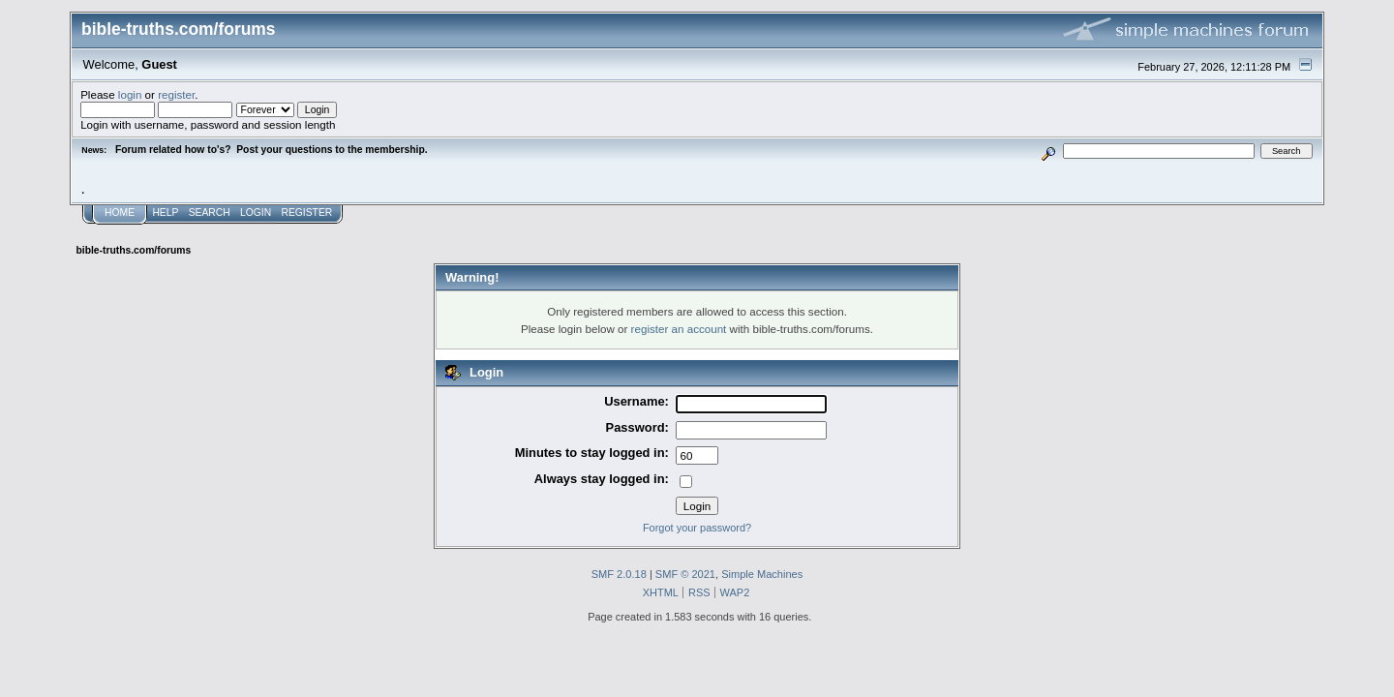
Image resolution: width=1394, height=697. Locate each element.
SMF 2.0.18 (619, 574)
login (130, 94)
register (176, 94)
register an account (679, 328)
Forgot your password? (697, 527)
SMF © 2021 (685, 574)
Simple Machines (762, 574)
